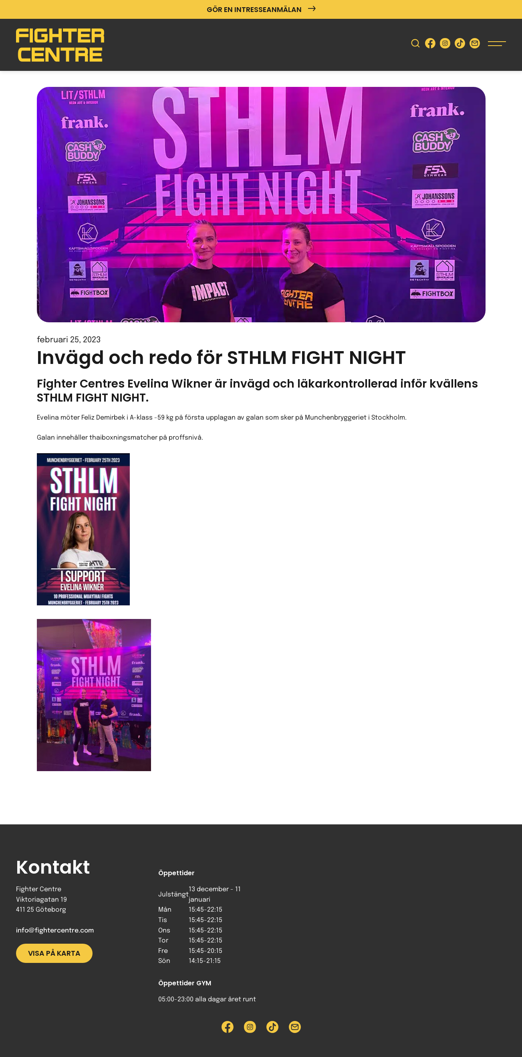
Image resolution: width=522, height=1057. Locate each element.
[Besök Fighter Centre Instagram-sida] (445, 45)
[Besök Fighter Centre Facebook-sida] (430, 45)
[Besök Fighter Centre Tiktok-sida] (460, 45)
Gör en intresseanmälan (261, 9)
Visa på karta (54, 953)
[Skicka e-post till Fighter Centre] (475, 45)
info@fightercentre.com (55, 930)
